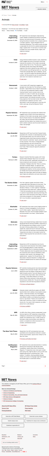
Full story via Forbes (25, 176)
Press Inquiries (29, 408)
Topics (9, 15)
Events (8, 450)
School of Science (7, 398)
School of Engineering (8, 392)
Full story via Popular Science (27, 284)
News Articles (15, 24)
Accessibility (8, 451)
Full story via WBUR (25, 306)
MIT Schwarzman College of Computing (13, 401)
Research (19, 434)
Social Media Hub (16, 451)
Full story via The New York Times (28, 338)
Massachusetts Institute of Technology (11, 447)
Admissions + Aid (6, 436)
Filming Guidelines (7, 410)
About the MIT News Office (9, 406)
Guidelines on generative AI (12, 425)
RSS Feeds (28, 410)
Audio (27, 24)
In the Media (22, 24)
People (12, 450)
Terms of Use (5, 408)
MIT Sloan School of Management (11, 396)
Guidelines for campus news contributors (36, 420)
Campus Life (20, 436)
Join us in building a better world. (11, 442)
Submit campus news (13, 420)
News (34, 436)
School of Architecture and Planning (12, 390)
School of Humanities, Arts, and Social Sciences (15, 394)
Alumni (3, 438)
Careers (16, 450)
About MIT (19, 438)
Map (5, 450)
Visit (3, 450)
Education (4, 434)
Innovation (35, 434)
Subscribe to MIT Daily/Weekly (13, 416)
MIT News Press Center (31, 406)
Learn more (23, 53)
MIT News (4, 15)
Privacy (3, 451)
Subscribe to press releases (36, 416)
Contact (20, 450)
